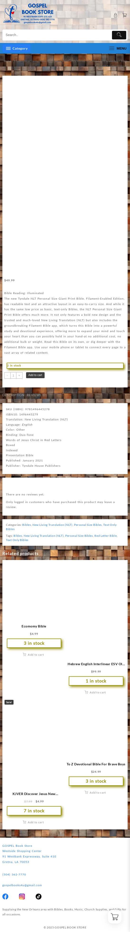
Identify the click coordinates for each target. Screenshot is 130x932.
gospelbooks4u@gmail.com (22, 885)
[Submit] (119, 35)
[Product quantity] (13, 375)
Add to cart (35, 375)
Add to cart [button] (36, 654)
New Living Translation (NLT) (42, 60)
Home (7, 60)
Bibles (18, 60)
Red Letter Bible (105, 535)
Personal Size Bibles (88, 525)
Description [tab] (13, 395)
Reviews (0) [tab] (36, 395)
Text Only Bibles (74, 60)
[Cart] (125, 15)
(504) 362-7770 (14, 874)
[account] (116, 15)
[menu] (117, 48)
